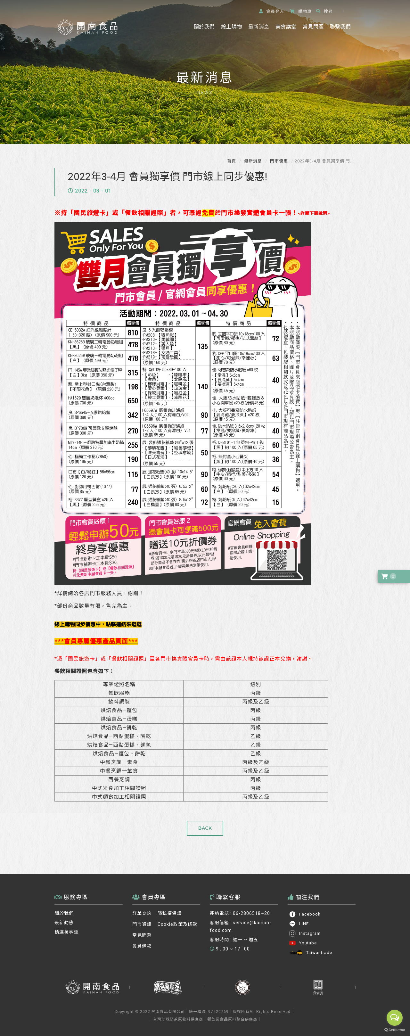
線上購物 (231, 27)
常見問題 (313, 27)
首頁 (231, 161)
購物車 (301, 11)
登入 (271, 11)
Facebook (305, 914)
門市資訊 (142, 924)
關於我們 (204, 27)
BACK (205, 828)
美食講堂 (285, 27)
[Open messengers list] (395, 1018)
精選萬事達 (66, 931)
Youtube (303, 943)
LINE (299, 923)
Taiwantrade (310, 952)
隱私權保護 (170, 913)
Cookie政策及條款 (177, 924)
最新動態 (64, 922)
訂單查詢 (142, 913)
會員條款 (142, 946)
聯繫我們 (340, 27)
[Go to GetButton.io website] (394, 1030)
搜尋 (324, 11)
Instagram (305, 933)
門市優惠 (278, 161)
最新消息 (258, 27)
